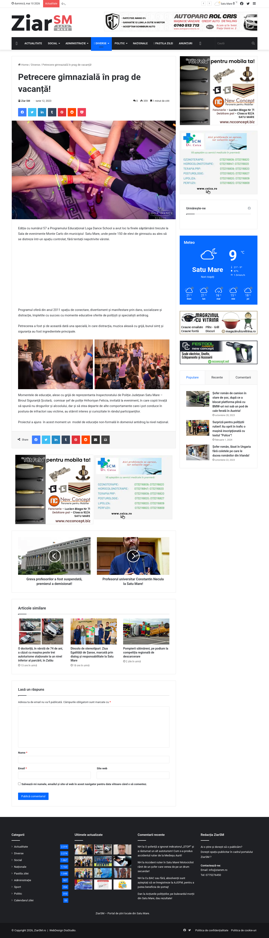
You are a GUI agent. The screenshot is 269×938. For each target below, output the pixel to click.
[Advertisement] (93, 276)
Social (52, 43)
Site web (102, 768)
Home (23, 64)
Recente (217, 377)
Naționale (140, 43)
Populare (192, 377)
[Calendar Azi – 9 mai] (103, 884)
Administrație (76, 43)
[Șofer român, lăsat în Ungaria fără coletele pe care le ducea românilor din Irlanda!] (197, 452)
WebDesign (56, 930)
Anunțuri (185, 43)
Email (22, 768)
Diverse (100, 43)
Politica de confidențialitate (211, 930)
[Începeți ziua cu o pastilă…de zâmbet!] (122, 884)
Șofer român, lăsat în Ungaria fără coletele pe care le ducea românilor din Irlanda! (231, 451)
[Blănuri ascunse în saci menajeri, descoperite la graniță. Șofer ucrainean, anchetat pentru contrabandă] (122, 873)
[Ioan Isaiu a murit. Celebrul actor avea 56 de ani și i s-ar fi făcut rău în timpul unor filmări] (122, 849)
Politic (120, 43)
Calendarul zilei (23, 900)
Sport (17, 886)
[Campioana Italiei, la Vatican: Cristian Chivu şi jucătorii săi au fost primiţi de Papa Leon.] (83, 849)
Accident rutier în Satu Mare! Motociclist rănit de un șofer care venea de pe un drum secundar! (166, 867)
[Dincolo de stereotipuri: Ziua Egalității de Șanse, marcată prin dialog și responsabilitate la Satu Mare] (94, 631)
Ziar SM (25, 100)
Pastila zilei (163, 43)
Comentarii (243, 377)
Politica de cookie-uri (243, 930)
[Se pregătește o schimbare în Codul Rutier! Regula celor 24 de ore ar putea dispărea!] (122, 861)
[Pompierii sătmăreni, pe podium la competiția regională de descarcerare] (146, 631)
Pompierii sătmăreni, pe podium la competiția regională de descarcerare (145, 652)
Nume (22, 752)
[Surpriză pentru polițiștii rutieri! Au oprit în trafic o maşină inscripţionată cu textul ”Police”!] (197, 428)
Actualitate (33, 43)
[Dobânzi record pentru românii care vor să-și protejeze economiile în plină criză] (103, 873)
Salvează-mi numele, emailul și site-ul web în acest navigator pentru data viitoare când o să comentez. (84, 784)
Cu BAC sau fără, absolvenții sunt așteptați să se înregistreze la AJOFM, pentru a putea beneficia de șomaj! (166, 882)
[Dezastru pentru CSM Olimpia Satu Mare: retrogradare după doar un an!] (103, 861)
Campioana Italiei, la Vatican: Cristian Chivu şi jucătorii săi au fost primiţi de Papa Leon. (114, 3)
